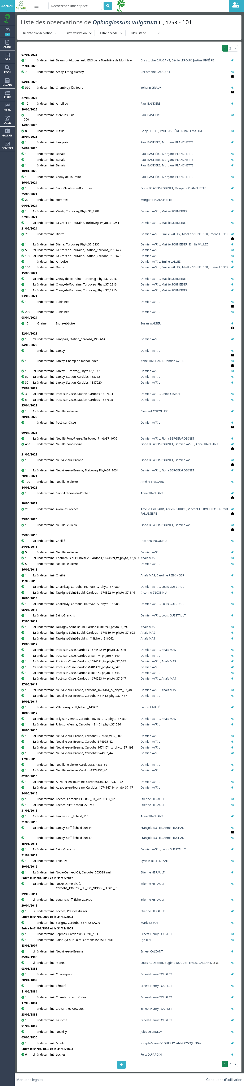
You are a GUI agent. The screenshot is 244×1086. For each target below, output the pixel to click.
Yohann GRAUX (151, 88)
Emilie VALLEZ (171, 234)
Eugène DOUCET (176, 963)
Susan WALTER (151, 323)
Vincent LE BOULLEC (202, 509)
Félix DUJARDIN (151, 1054)
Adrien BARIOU (176, 509)
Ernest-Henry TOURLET (156, 934)
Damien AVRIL (150, 211)
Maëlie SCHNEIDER (175, 211)
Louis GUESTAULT (174, 587)
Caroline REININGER (170, 575)
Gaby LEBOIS (149, 131)
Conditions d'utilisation (224, 1079)
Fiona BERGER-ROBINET (157, 188)
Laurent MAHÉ (150, 707)
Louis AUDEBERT (152, 963)
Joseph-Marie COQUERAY (158, 1043)
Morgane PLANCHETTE (177, 142)
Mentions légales (29, 1079)
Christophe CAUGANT (155, 60)
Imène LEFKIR (219, 234)
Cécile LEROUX (182, 60)
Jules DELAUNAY (152, 1032)
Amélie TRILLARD (152, 482)
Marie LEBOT (149, 923)
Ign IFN (146, 940)
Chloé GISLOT (171, 394)
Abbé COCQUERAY (188, 1043)
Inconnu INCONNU (154, 541)
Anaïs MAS (148, 558)
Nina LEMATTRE (192, 131)
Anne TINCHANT (152, 361)
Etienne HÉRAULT (153, 799)
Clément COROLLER (154, 411)
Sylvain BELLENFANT (155, 861)
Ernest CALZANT (152, 951)
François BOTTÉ (151, 828)
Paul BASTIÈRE (151, 103)
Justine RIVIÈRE (203, 60)
